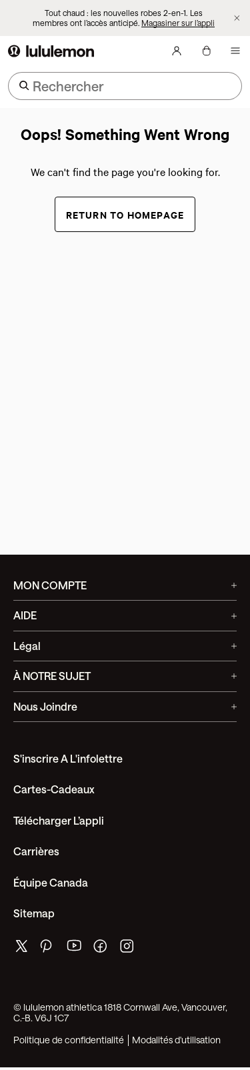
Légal (125, 645)
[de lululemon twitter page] (21, 947)
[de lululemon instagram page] (128, 949)
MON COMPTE (125, 585)
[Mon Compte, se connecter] (176, 50)
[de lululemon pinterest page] (48, 949)
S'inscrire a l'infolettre (68, 758)
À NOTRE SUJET (125, 675)
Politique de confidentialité (68, 1040)
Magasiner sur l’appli (178, 22)
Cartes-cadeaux (54, 789)
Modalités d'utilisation (176, 1040)
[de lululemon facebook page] (101, 949)
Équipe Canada (50, 882)
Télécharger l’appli (58, 820)
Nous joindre (125, 706)
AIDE (125, 615)
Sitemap (34, 913)
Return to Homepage (125, 214)
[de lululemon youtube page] (75, 949)
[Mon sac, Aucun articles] (206, 50)
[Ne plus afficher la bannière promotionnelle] (237, 18)
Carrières (36, 851)
